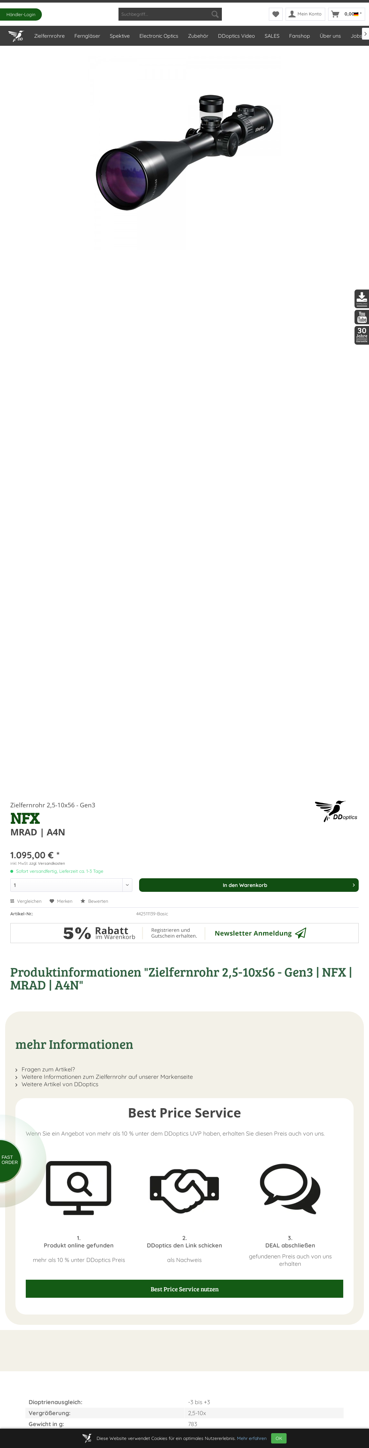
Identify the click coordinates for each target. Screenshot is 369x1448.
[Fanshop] (299, 35)
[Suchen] (215, 14)
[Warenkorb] (346, 14)
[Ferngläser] (87, 35)
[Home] (16, 34)
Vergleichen (26, 901)
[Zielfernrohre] (49, 35)
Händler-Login (20, 14)
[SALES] (272, 35)
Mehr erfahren (252, 1438)
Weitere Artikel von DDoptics (56, 1084)
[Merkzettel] (276, 14)
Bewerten (94, 901)
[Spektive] (119, 35)
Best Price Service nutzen (185, 1289)
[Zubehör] (198, 35)
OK (279, 1438)
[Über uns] (330, 35)
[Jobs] (356, 35)
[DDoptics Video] (236, 35)
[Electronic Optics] (158, 35)
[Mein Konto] (305, 14)
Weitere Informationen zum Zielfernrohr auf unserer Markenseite (104, 1076)
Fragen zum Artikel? (45, 1069)
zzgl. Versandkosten (47, 863)
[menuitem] (170, 14)
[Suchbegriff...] (170, 14)
